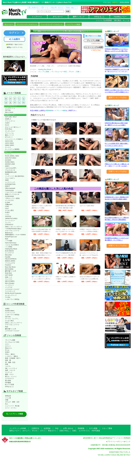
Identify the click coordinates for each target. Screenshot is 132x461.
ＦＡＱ (45, 8)
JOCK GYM (9, 141)
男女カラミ (8, 348)
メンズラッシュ (10, 108)
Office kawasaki (10, 188)
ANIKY (7, 166)
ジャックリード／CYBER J (14, 139)
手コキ (7, 350)
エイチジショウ (10, 182)
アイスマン (8, 154)
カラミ (7, 344)
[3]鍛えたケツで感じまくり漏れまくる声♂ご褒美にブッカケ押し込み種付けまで (117, 166)
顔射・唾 (8, 360)
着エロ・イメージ (10, 376)
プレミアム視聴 (10, 340)
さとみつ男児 (9, 210)
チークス (8, 147)
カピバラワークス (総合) (13, 192)
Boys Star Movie (10, 267)
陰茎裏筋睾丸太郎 (10, 172)
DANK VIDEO (9, 145)
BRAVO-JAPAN (10, 261)
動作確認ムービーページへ (14, 66)
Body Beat (8, 273)
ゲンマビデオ (9, 200)
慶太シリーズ (9, 135)
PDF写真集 (96, 431)
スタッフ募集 (107, 428)
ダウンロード (58, 17)
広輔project (8, 204)
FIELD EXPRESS (10, 259)
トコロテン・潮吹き (11, 356)
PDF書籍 (8, 382)
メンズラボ (8, 287)
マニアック (8, 372)
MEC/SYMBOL (10, 281)
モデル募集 (93, 428)
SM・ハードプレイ (11, 368)
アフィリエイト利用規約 (121, 438)
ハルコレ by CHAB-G (12, 245)
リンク (127, 441)
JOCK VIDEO (9, 143)
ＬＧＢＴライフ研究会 (12, 299)
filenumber (8, 255)
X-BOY (7, 123)
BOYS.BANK (9, 269)
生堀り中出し (64, 431)
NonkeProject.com (11, 236)
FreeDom (8, 265)
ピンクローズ (9, 253)
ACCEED (8, 160)
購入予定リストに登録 (93, 36)
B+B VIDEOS (9, 251)
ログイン (115, 2)
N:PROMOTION (10, 184)
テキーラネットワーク (12, 230)
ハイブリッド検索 (73, 24)
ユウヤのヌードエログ (12, 289)
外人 (6, 404)
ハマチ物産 (8, 240)
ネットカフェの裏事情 (12, 149)
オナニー (8, 346)
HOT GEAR (9, 275)
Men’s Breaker (9, 283)
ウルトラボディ (10, 178)
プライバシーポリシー (115, 441)
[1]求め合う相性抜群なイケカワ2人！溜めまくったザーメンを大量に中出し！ (116, 51)
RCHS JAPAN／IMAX (12, 156)
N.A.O (7, 125)
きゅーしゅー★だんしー (13, 127)
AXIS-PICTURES (10, 158)
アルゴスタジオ (10, 170)
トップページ (37, 17)
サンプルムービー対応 (12, 342)
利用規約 (107, 438)
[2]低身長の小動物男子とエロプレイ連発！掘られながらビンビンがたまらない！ (117, 71)
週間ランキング (78, 17)
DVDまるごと (99, 17)
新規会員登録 (124, 2)
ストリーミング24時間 (93, 47)
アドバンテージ (10, 121)
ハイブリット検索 (59, 110)
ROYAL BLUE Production (13, 293)
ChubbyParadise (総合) (13, 228)
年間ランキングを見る (118, 246)
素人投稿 (8, 380)
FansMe (7, 257)
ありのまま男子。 (11, 168)
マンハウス (8, 279)
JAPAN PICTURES (11, 218)
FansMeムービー (120, 17)
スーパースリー (10, 220)
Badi (6, 239)
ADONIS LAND (10, 164)
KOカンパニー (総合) (12, 198)
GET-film (8, 110)
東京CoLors (9, 232)
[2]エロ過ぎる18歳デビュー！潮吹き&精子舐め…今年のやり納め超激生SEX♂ (117, 220)
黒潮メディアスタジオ (12, 194)
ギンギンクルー (10, 131)
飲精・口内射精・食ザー (13, 358)
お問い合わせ (57, 8)
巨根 (6, 364)
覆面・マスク (9, 374)
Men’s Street (9, 112)
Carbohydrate (9, 190)
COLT (7, 208)
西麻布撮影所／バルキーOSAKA (15, 234)
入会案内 (14, 39)
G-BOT (7, 212)
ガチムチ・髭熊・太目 (12, 402)
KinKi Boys (8, 129)
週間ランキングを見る (118, 98)
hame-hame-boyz (10, 243)
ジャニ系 (8, 398)
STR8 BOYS (9, 224)
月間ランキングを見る (118, 172)
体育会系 (8, 396)
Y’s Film (7, 297)
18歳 (6, 400)
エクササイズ (9, 378)
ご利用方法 (34, 8)
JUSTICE (8, 216)
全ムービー (9, 24)
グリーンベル (9, 133)
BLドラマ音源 (9, 384)
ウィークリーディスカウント (52, 24)
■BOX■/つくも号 (10, 271)
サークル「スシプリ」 (12, 318)
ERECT (7, 186)
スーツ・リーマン (10, 408)
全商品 (7, 308)
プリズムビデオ (10, 263)
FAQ (56, 428)
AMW (7, 180)
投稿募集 (81, 428)
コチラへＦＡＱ (17, 47)
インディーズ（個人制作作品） (15, 176)
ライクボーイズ (10, 291)
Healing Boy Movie (11, 249)
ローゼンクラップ (10, 295)
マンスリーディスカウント (27, 24)
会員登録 (47, 428)
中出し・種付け (10, 354)
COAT (7, 206)
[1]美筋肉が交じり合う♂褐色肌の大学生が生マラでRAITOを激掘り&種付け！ (117, 199)
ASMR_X (8, 119)
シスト (7, 214)
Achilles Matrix (9, 162)
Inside (7, 174)
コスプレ (8, 366)
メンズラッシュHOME (17, 428)
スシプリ (8, 222)
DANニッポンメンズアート (13, 226)
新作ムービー (14, 431)
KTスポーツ (9, 137)
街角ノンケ (8, 277)
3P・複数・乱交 (10, 362)
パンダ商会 (8, 247)
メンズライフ (9, 285)
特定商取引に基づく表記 (93, 438)
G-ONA (7, 202)
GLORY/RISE (9, 196)
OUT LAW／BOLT (11, 117)
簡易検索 (49, 110)
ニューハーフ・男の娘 (12, 406)
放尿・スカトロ (10, 370)
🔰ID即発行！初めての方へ (14, 44)
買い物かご (71, 8)
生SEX (7, 352)
